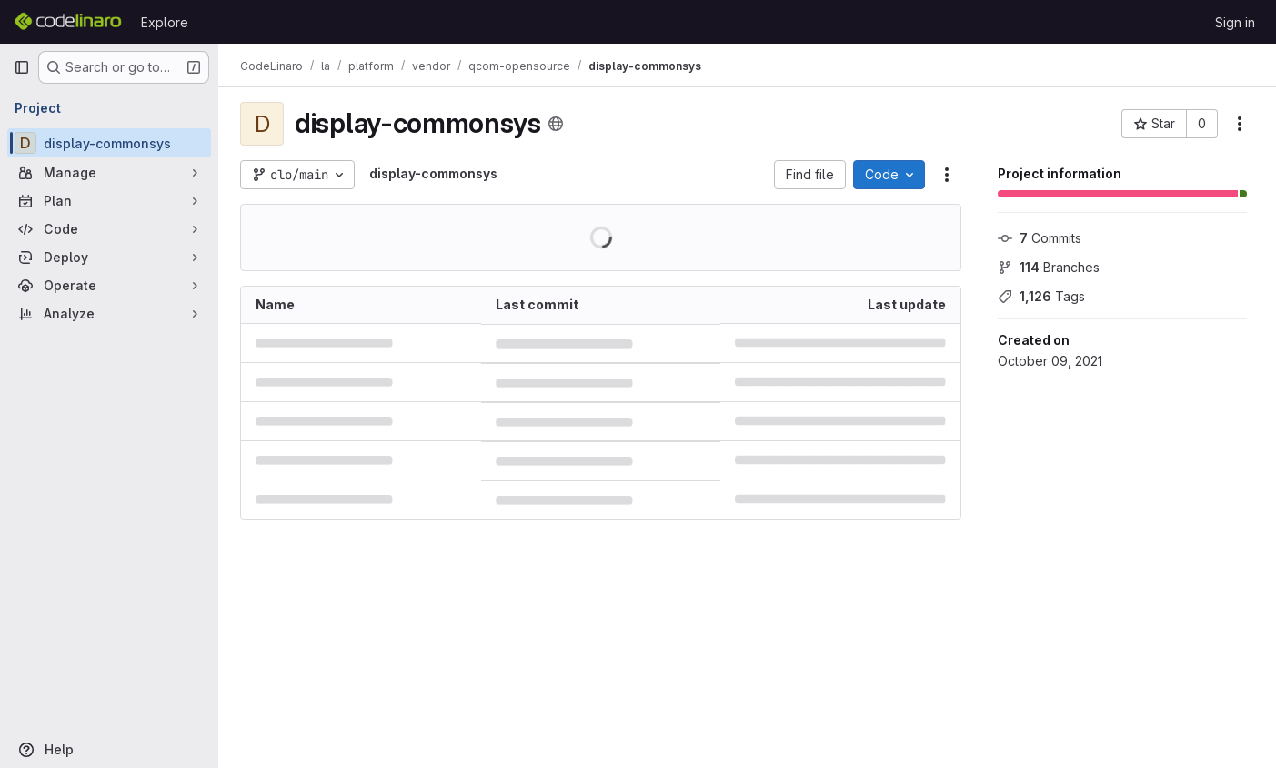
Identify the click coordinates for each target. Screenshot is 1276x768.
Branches (1049, 267)
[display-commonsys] (109, 142)
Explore (164, 22)
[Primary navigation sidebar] (21, 67)
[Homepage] (68, 21)
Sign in (1235, 22)
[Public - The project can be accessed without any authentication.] (555, 123)
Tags (1041, 296)
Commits (1039, 238)
